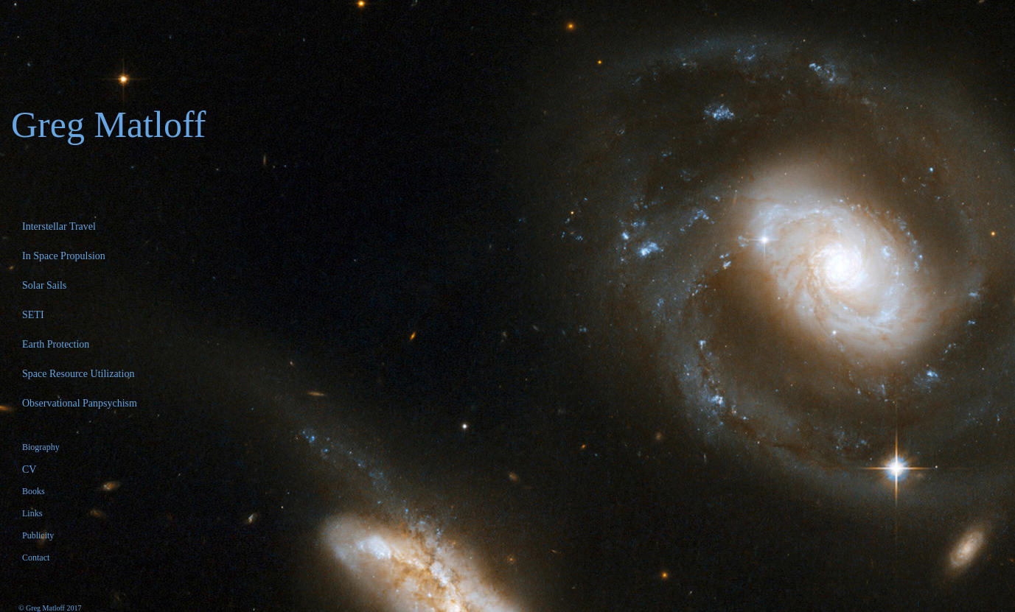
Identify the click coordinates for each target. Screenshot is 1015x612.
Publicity (38, 535)
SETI (33, 314)
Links (32, 513)
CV (29, 469)
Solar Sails (44, 285)
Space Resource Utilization (78, 373)
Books (33, 491)
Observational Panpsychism (79, 403)
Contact (35, 557)
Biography (41, 447)
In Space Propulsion (63, 255)
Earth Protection (55, 344)
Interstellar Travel (59, 226)
